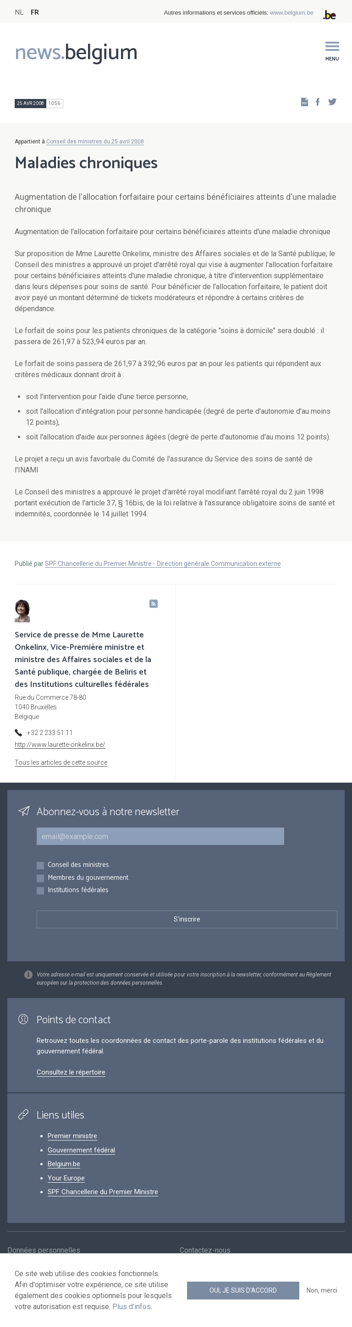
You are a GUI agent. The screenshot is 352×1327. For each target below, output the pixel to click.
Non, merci (322, 1290)
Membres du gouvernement (88, 878)
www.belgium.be (292, 12)
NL (19, 12)
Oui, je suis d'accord (243, 1290)
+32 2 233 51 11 (50, 732)
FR (35, 12)
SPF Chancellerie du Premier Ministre (103, 1192)
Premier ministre (72, 1136)
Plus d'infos (131, 1306)
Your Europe (66, 1178)
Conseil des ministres (78, 865)
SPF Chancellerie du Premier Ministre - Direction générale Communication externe (163, 563)
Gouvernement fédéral (81, 1150)
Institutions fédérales (78, 890)
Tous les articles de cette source (61, 762)
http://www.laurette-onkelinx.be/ (60, 744)
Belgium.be (64, 1164)
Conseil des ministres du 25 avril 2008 (95, 141)
